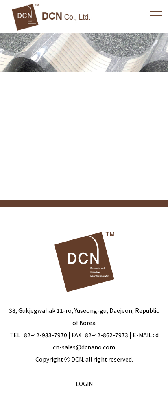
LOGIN (84, 384)
